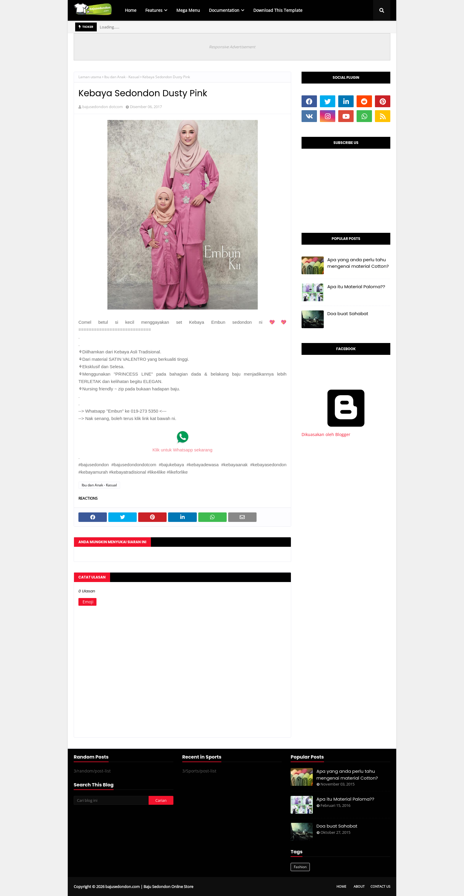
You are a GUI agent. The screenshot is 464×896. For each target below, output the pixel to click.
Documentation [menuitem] (224, 10)
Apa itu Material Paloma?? (356, 286)
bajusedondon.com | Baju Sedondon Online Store (149, 886)
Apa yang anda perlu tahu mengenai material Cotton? (358, 263)
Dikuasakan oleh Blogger (346, 431)
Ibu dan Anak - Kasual (121, 76)
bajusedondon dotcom (102, 106)
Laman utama (89, 76)
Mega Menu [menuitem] (188, 10)
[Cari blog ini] (111, 800)
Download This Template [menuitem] (277, 10)
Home (341, 886)
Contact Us (380, 886)
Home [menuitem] (130, 10)
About (359, 886)
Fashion (300, 866)
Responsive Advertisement (232, 46)
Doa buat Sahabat (347, 313)
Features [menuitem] (153, 10)
